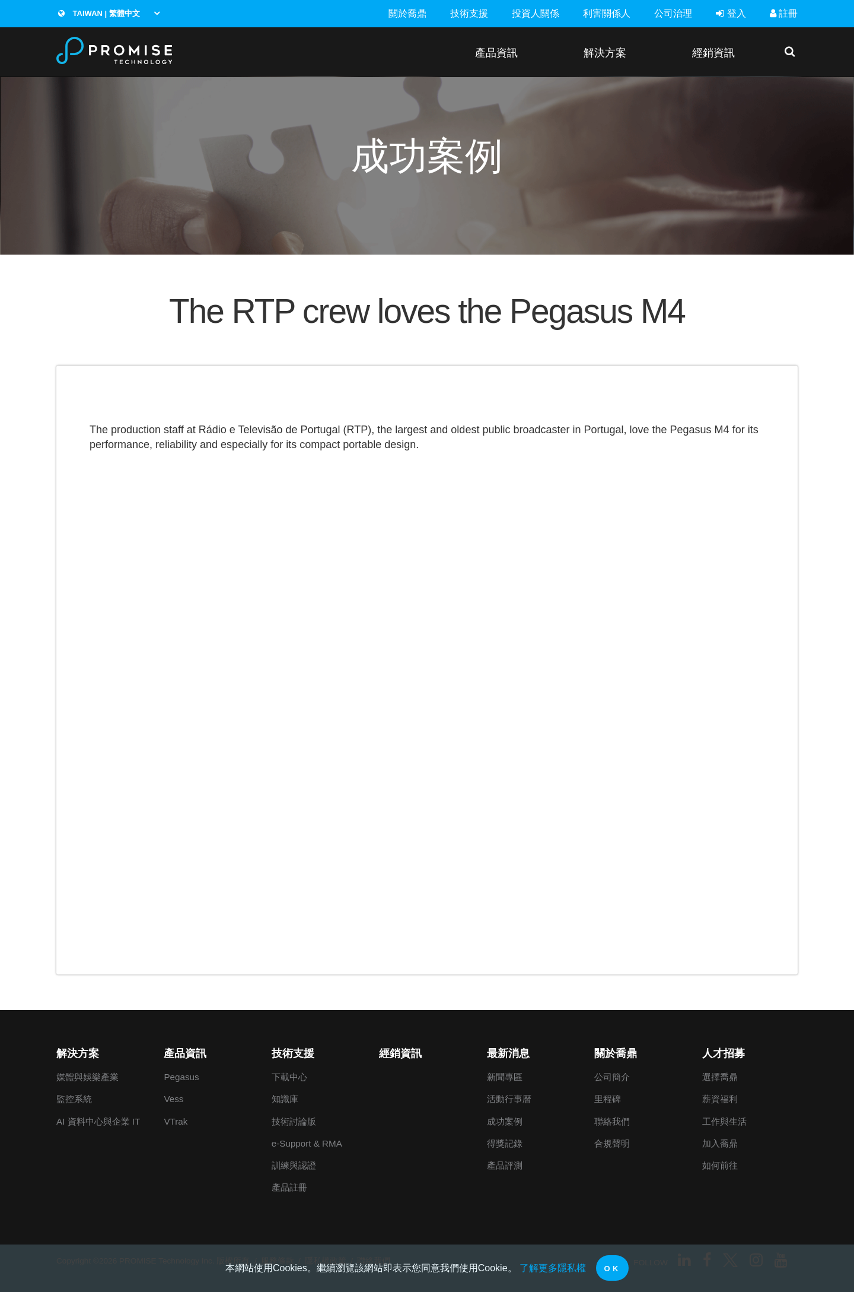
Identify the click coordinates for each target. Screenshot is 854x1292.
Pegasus (181, 1077)
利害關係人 (606, 13)
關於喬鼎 (407, 13)
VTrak (175, 1121)
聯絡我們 (612, 1121)
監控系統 (74, 1099)
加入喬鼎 (720, 1143)
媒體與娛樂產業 (87, 1077)
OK (612, 1268)
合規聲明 (612, 1143)
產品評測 (504, 1165)
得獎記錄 (504, 1143)
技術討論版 (294, 1121)
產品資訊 (496, 52)
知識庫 (285, 1099)
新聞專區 (504, 1077)
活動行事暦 (509, 1099)
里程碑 (607, 1099)
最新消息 (508, 1053)
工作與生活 (724, 1121)
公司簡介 (612, 1077)
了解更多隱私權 (553, 1268)
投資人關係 (535, 13)
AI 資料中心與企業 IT (98, 1121)
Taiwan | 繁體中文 (99, 13)
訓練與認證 (294, 1165)
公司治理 (673, 13)
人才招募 (723, 1053)
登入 (730, 13)
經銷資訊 (713, 52)
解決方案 (605, 52)
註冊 (784, 13)
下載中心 (289, 1077)
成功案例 (504, 1121)
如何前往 (720, 1165)
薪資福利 (720, 1099)
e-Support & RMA (307, 1143)
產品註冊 (289, 1187)
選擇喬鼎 (720, 1077)
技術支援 (469, 13)
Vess (173, 1099)
